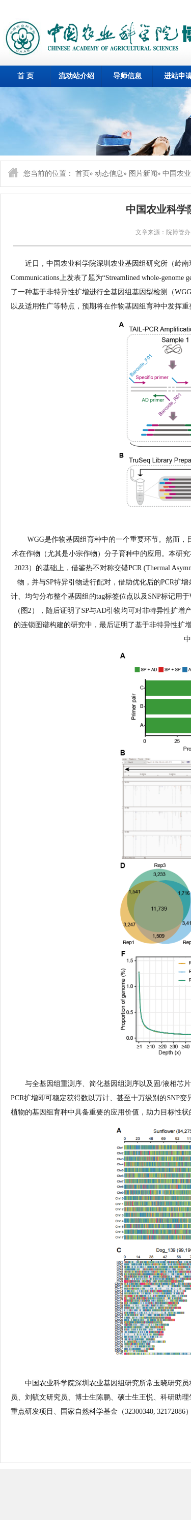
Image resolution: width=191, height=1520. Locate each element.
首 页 (25, 76)
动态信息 (109, 173)
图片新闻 (143, 173)
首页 (82, 173)
